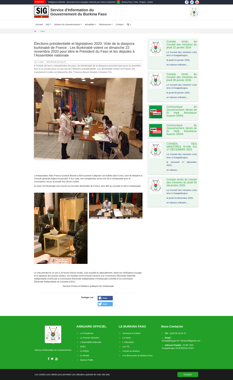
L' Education (128, 342)
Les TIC (126, 346)
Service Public (86, 360)
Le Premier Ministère (89, 338)
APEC (83, 346)
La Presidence (86, 333)
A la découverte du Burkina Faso (137, 355)
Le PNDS (84, 351)
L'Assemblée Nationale (90, 342)
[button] (105, 298)
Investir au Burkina (131, 351)
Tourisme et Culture (131, 333)
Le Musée (84, 355)
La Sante (126, 338)
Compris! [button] (188, 374)
